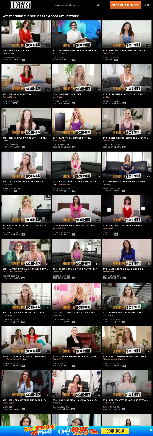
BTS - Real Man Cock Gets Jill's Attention (127, 94)
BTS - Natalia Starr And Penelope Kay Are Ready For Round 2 (37, 269)
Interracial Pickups (12, 188)
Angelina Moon (59, 403)
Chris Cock (57, 184)
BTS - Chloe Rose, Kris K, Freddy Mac (23, 181)
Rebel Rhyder (108, 140)
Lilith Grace (108, 315)
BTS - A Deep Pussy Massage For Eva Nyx (76, 181)
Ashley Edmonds (60, 53)
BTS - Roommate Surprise (67, 94)
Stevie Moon (8, 228)
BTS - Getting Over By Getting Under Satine (128, 50)
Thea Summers (59, 140)
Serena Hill (57, 272)
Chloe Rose (7, 184)
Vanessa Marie (59, 228)
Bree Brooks (58, 315)
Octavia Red (58, 359)
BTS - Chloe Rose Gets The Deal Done (23, 313)
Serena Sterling (9, 97)
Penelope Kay (20, 272)
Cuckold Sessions (11, 57)
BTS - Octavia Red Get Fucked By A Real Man (78, 356)
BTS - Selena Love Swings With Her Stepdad (27, 138)
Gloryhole (7, 407)
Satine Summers (110, 53)
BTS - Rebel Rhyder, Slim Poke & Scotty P (126, 138)
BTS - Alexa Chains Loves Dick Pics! (123, 269)
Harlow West (108, 403)
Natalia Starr (8, 272)
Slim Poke (122, 359)
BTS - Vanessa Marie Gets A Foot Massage (77, 225)
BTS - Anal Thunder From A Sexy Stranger (127, 356)
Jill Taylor (107, 97)
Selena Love (8, 140)
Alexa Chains (108, 272)
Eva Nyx (66, 184)
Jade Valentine (109, 228)
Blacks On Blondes (111, 57)
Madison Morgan (110, 359)
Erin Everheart (9, 53)
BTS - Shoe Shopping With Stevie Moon (24, 225)
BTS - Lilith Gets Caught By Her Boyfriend (27, 356)
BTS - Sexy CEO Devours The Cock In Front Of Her (31, 400)
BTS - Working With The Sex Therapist (74, 50)
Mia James (107, 184)
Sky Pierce (57, 97)
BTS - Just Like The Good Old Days (122, 225)
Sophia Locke (8, 403)
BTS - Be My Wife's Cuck (16, 50)
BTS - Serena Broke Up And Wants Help (75, 269)
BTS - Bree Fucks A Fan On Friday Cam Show (77, 313)
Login (146, 5)
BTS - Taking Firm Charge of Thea (72, 138)
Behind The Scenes (11, 101)
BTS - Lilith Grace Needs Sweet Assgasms (126, 313)
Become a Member (125, 5)
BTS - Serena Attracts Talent (20, 94)
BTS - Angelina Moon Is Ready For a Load (76, 400)
